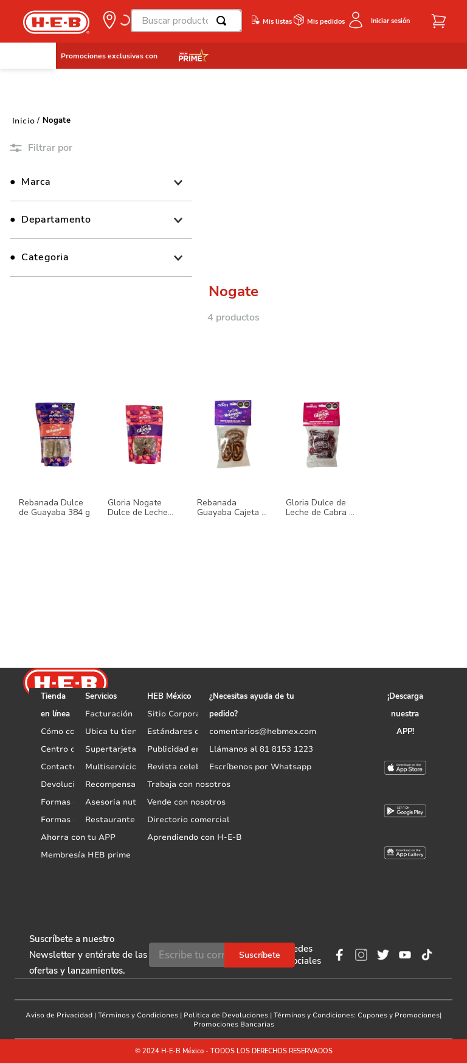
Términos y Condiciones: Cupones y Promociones (357, 1015)
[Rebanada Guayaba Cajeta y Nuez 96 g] (233, 481)
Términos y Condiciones (138, 1015)
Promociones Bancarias (233, 1024)
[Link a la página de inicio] (23, 120)
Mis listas (277, 21)
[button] (115, 20)
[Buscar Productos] (223, 20)
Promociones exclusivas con (109, 56)
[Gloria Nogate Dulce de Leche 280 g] (144, 481)
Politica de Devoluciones (226, 1015)
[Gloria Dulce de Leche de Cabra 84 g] (322, 481)
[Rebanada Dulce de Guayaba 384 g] (55, 481)
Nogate (57, 120)
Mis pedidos (326, 21)
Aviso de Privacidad (59, 1015)
